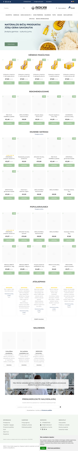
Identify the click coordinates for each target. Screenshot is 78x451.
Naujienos (6, 434)
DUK (4, 429)
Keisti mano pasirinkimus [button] (54, 448)
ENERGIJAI (16, 15)
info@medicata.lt (38, 1)
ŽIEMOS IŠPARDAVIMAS (42, 18)
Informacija (7, 420)
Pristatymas (6, 422)
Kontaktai (48, 1)
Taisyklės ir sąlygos (8, 425)
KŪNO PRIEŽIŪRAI (38, 15)
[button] (37, 49)
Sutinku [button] (43, 448)
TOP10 (54, 15)
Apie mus (32, 18)
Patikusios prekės (27, 427)
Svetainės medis (63, 429)
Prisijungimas (25, 422)
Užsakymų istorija (27, 425)
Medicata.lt (62, 420)
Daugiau (9, 365)
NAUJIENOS (47, 15)
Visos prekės (62, 422)
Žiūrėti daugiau (39, 319)
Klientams (25, 420)
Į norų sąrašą (3, 60)
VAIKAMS (59, 15)
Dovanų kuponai (63, 427)
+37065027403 (45, 422)
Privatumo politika (8, 427)
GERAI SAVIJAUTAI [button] (25, 15)
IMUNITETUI (9, 15)
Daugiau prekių (39, 134)
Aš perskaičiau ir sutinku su (39, 410)
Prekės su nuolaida (64, 425)
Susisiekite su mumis (46, 427)
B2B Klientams (68, 15)
